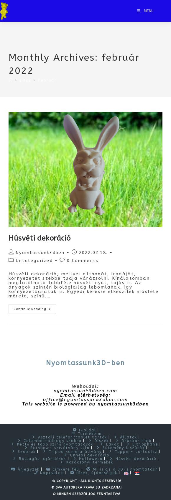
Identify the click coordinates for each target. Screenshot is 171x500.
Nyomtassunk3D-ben (85, 363)
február (47, 80)
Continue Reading (35, 310)
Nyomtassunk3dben (40, 252)
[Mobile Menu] (145, 11)
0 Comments (82, 260)
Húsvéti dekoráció (39, 238)
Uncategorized (34, 260)
